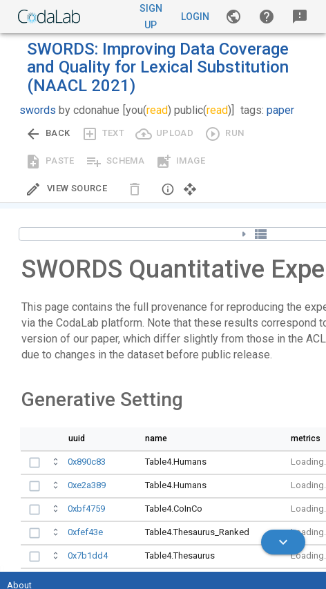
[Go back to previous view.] (47, 134)
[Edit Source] (66, 189)
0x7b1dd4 (88, 555)
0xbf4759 (86, 508)
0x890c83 (87, 461)
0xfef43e (85, 532)
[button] (266, 16)
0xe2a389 (87, 485)
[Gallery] (233, 16)
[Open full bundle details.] (57, 463)
